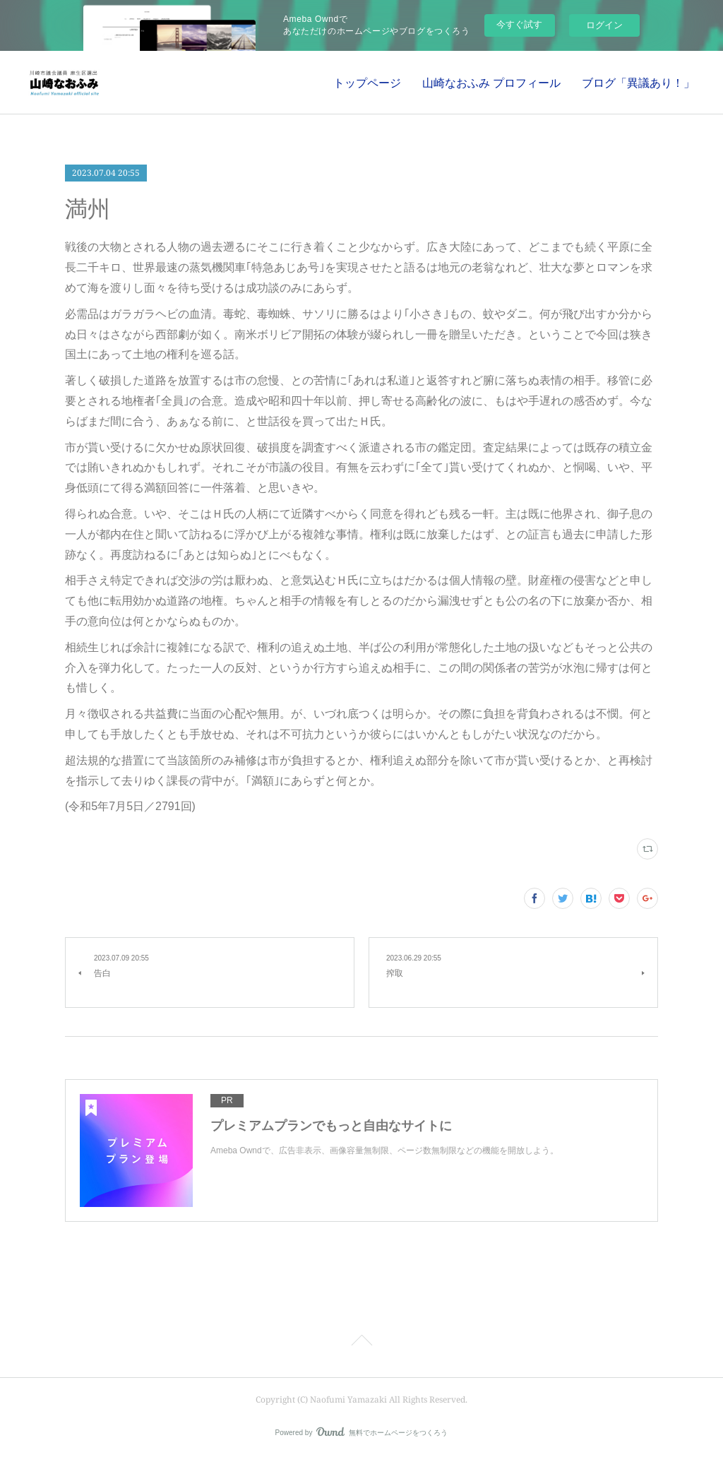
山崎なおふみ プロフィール (491, 82)
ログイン (604, 25)
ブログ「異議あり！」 (638, 82)
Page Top (361, 1342)
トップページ (367, 82)
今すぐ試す (519, 24)
